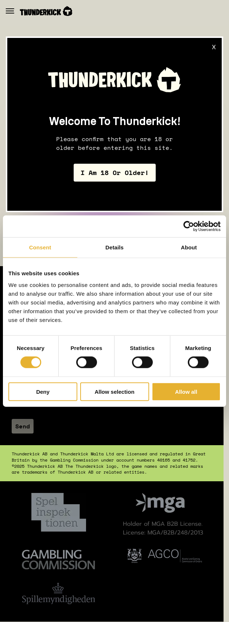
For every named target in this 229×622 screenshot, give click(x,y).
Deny (43, 391)
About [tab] (189, 247)
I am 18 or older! (115, 173)
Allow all (186, 391)
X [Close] (214, 46)
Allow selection (114, 391)
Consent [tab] (40, 247)
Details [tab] (114, 247)
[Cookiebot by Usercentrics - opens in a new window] (189, 226)
